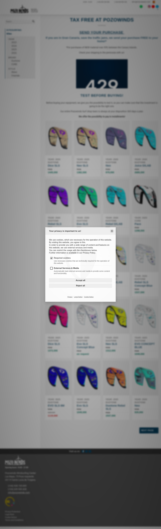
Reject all (80, 285)
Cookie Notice (89, 297)
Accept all (80, 280)
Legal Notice (78, 297)
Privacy (70, 297)
